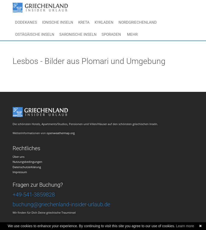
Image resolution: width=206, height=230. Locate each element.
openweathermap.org (61, 133)
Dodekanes (26, 22)
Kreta (84, 22)
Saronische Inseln (78, 34)
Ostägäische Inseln (34, 34)
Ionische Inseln (57, 22)
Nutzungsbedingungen (27, 162)
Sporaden (111, 34)
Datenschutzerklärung (27, 167)
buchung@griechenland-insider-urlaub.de (61, 204)
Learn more (185, 226)
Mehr (132, 34)
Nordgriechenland (137, 22)
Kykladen (104, 22)
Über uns (18, 157)
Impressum (20, 172)
